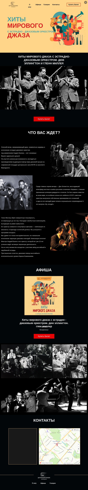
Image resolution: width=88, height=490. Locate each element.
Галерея (47, 4)
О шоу (34, 483)
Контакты (56, 4)
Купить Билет (74, 4)
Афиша (38, 4)
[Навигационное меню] (85, 2)
